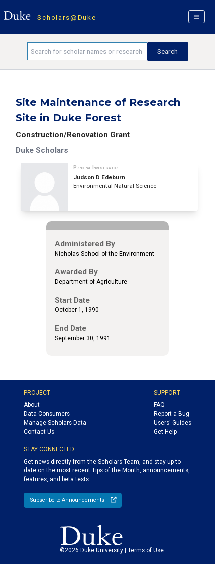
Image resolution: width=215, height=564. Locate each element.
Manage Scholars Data (55, 422)
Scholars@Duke (66, 17)
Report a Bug (171, 413)
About (32, 404)
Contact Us (39, 431)
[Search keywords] (87, 51)
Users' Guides (172, 422)
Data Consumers (47, 413)
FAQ (159, 404)
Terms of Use (146, 550)
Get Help (165, 431)
